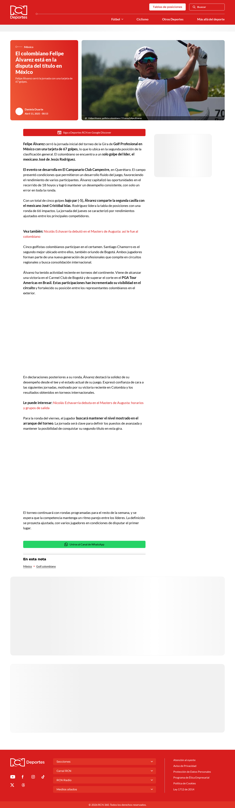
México (27, 566)
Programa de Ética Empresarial (191, 777)
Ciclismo (142, 19)
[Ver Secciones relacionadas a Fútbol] (122, 19)
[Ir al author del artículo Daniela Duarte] (19, 111)
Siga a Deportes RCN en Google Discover (84, 132)
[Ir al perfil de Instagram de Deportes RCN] (33, 777)
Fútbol (115, 19)
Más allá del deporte (211, 19)
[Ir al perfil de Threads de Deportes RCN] (23, 785)
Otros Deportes (172, 19)
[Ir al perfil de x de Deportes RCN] (12, 785)
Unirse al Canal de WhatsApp (84, 544)
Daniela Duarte (34, 109)
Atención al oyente (184, 760)
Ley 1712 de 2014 (183, 789)
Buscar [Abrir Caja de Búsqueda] (199, 7)
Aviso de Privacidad (184, 765)
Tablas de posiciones (167, 7)
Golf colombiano (46, 566)
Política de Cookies (184, 783)
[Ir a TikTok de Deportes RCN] (43, 777)
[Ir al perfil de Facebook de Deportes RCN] (22, 777)
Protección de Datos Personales (192, 771)
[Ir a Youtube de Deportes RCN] (12, 777)
